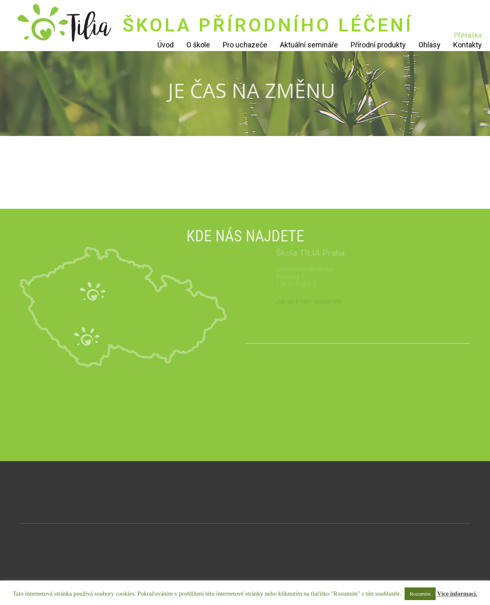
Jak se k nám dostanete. (319, 301)
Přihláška (468, 35)
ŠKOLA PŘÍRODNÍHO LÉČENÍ (268, 25)
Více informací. (457, 593)
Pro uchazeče (245, 44)
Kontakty (467, 44)
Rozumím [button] (419, 594)
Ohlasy (429, 44)
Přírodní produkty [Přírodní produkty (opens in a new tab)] (378, 44)
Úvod (165, 44)
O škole (198, 44)
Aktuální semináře (309, 44)
